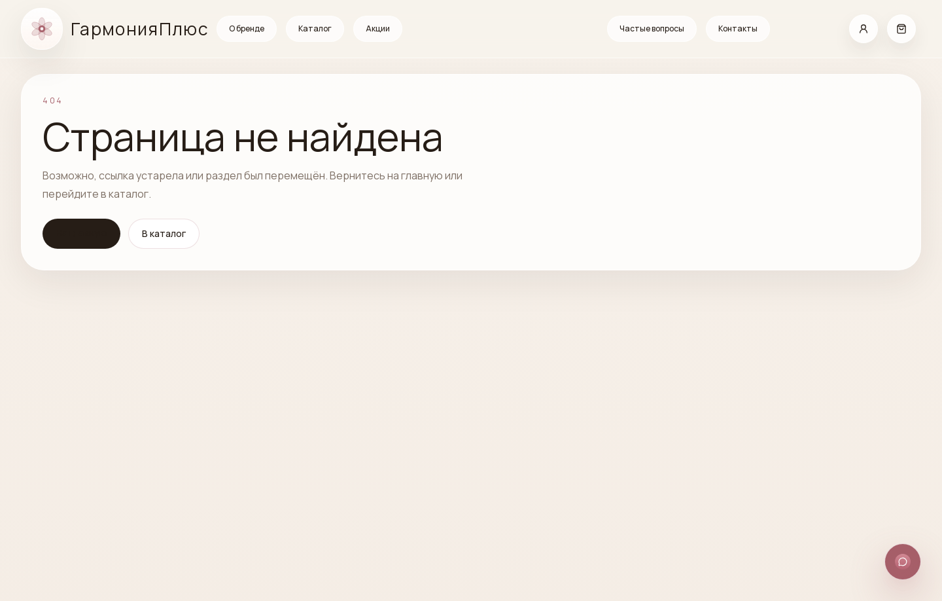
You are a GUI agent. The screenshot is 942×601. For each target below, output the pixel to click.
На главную (81, 233)
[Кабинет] (863, 28)
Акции (378, 28)
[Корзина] (901, 28)
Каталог (315, 28)
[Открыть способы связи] (902, 561)
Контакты (738, 28)
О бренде (246, 28)
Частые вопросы (651, 28)
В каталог (164, 233)
